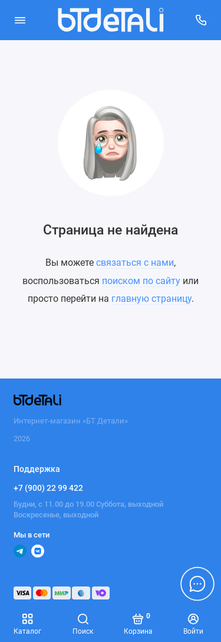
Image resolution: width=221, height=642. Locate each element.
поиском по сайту (141, 280)
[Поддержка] (202, 20)
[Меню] (20, 20)
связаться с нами (135, 262)
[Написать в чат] (197, 583)
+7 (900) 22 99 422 (48, 488)
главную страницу (151, 298)
